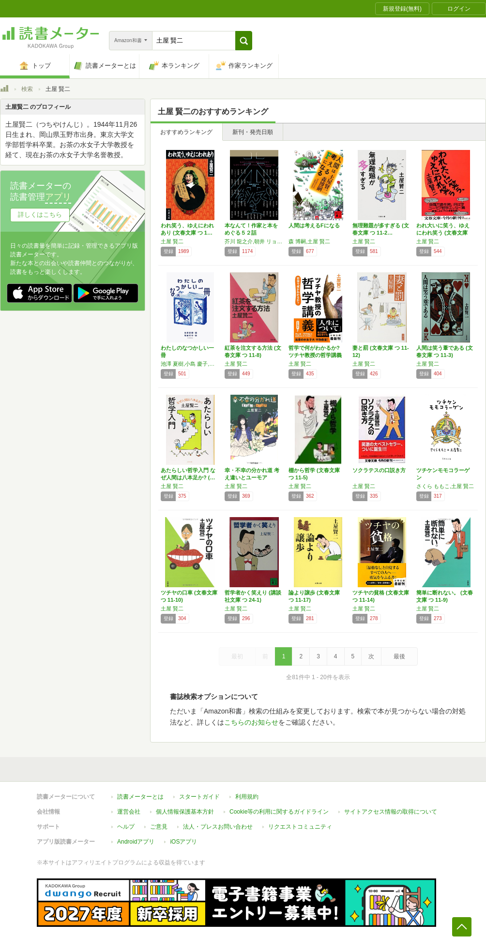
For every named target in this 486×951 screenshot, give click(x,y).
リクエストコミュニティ (300, 827)
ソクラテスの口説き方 (379, 470)
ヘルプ (126, 827)
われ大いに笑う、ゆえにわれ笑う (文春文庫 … (443, 233)
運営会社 (128, 812)
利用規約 (246, 797)
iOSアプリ (183, 842)
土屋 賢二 (172, 241)
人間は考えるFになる (314, 225)
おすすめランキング (186, 132)
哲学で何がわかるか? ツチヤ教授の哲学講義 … (315, 355)
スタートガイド (199, 797)
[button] (243, 40)
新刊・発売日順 (252, 132)
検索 (27, 89)
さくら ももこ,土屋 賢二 (445, 486)
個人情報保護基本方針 (185, 812)
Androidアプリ (135, 842)
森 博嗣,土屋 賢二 (309, 241)
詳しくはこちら (40, 214)
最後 (399, 656)
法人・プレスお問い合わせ (218, 827)
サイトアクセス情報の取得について (390, 812)
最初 (237, 656)
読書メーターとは (140, 797)
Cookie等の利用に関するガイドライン (279, 812)
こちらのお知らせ (251, 722)
